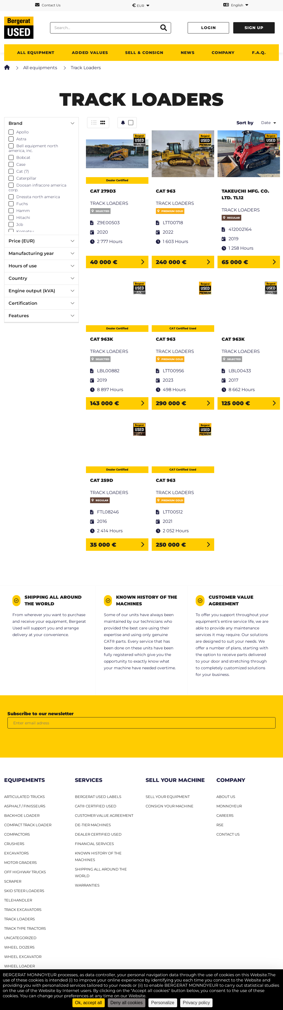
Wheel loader (19, 966)
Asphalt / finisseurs (24, 806)
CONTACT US (228, 834)
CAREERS (225, 815)
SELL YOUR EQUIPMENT (168, 796)
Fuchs (22, 203)
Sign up (254, 27)
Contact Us (48, 4)
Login (208, 27)
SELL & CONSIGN (144, 52)
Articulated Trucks (24, 796)
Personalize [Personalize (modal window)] (162, 1002)
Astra (21, 138)
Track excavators (22, 909)
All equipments (40, 67)
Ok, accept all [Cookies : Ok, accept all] (88, 1002)
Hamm (23, 210)
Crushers (14, 843)
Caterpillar (26, 178)
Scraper (12, 881)
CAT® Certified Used (95, 806)
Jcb (19, 224)
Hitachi (23, 217)
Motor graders (20, 862)
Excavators (16, 853)
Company (223, 52)
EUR (140, 5)
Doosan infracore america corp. (37, 188)
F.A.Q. (259, 52)
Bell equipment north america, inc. (33, 148)
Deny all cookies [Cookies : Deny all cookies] (127, 1002)
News (188, 52)
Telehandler (18, 900)
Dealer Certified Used (98, 834)
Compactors (17, 834)
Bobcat (23, 157)
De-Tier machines (93, 825)
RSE (220, 825)
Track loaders (19, 919)
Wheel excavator (22, 956)
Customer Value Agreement (104, 815)
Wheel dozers (19, 947)
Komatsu (25, 231)
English (235, 4)
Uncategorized (20, 938)
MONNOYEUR (229, 806)
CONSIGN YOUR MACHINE (169, 806)
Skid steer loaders (24, 890)
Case (20, 164)
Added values (90, 52)
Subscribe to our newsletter (40, 713)
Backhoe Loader (22, 815)
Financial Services (94, 843)
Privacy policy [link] (196, 1002)
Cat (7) (22, 171)
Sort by (245, 122)
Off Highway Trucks (25, 872)
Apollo (22, 132)
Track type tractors (25, 928)
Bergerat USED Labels (98, 796)
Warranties (87, 885)
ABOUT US (225, 796)
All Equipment (35, 52)
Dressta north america (38, 196)
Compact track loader (27, 825)
